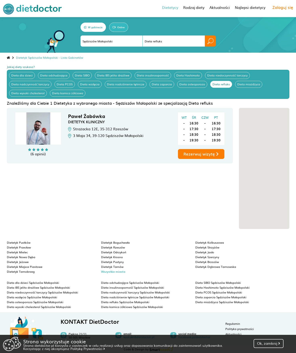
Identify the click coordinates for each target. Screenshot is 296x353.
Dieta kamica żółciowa (67, 93)
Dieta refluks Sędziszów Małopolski (125, 302)
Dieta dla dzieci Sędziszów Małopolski (33, 283)
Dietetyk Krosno (112, 257)
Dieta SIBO (82, 75)
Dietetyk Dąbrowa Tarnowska (215, 267)
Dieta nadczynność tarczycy (30, 84)
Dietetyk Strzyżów (207, 247)
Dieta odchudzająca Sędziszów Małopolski (130, 283)
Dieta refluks (221, 84)
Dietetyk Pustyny (112, 262)
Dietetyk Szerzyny (207, 257)
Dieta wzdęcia (89, 84)
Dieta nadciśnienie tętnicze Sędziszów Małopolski (135, 297)
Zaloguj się (282, 7)
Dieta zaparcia (162, 84)
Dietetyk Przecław (19, 247)
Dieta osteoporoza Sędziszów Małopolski (35, 302)
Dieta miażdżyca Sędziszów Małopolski (222, 302)
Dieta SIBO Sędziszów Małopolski (218, 283)
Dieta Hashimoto (188, 75)
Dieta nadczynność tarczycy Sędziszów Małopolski (135, 292)
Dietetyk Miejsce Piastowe (24, 267)
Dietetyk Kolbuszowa (209, 242)
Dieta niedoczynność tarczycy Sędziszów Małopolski (42, 292)
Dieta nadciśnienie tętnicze (125, 84)
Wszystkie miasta (113, 271)
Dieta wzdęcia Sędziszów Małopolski (32, 297)
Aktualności (233, 334)
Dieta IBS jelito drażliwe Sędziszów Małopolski (38, 287)
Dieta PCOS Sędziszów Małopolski (218, 292)
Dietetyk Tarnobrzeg (21, 271)
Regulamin (232, 324)
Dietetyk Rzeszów (113, 247)
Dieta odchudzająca (53, 75)
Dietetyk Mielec (17, 252)
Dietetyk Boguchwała (115, 242)
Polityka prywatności (239, 329)
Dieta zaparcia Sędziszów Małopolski (220, 297)
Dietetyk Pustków (18, 242)
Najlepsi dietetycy (250, 7)
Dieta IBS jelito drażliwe (113, 75)
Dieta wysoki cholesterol (28, 93)
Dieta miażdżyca (248, 84)
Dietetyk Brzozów (207, 262)
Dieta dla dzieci (22, 75)
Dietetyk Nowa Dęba (21, 257)
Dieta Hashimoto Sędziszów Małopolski (222, 287)
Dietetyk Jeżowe (18, 262)
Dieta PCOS (65, 84)
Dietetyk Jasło (204, 252)
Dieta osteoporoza (192, 84)
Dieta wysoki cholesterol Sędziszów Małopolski (39, 307)
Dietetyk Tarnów (112, 267)
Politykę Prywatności (87, 348)
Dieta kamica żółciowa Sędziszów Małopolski (132, 307)
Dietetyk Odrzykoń (113, 252)
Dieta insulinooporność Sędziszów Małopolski (132, 287)
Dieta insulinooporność (153, 75)
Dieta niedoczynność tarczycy (227, 75)
